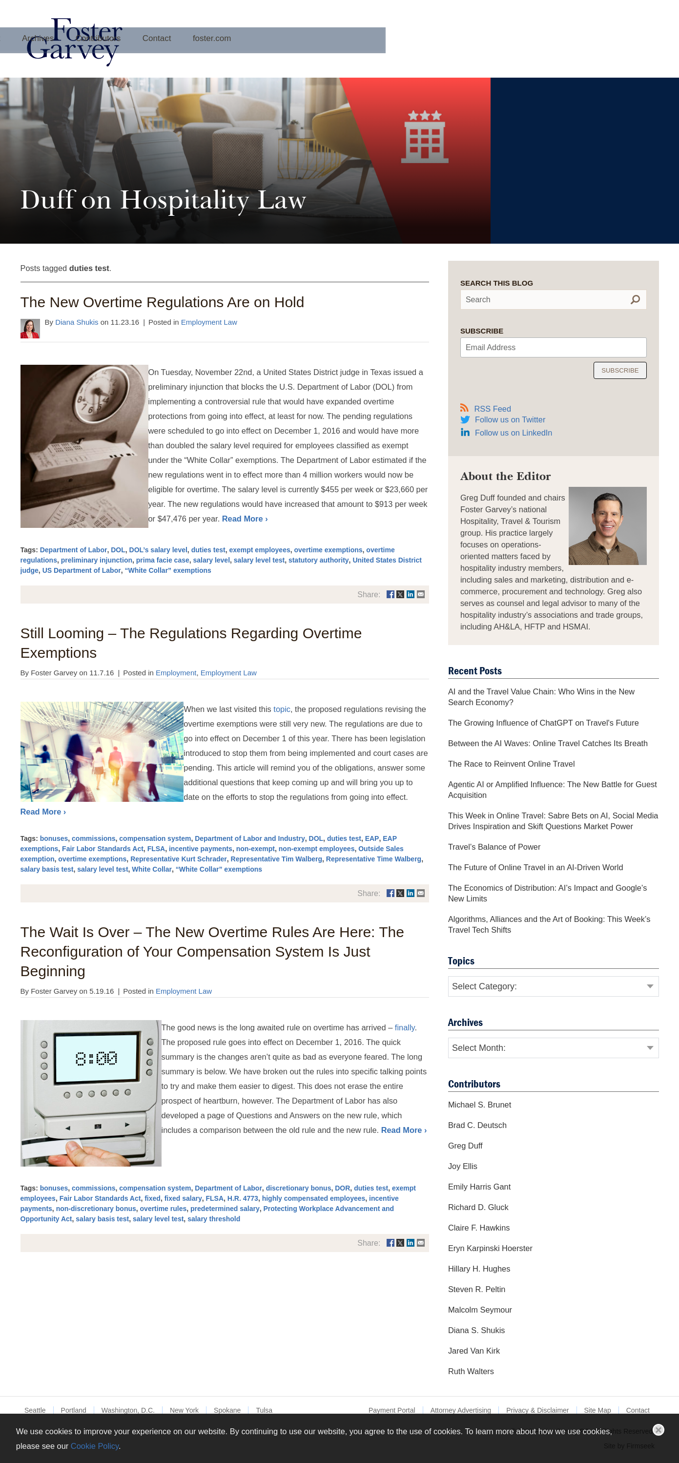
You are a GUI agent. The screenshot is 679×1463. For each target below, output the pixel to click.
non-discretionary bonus (96, 1208)
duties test (208, 550)
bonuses (54, 838)
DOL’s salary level (158, 550)
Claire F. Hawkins (479, 1227)
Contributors (367, 55)
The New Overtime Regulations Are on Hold (163, 302)
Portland (73, 1410)
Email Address (490, 347)
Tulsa (264, 1410)
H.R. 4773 (242, 1198)
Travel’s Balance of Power (494, 846)
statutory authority (318, 560)
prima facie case (162, 560)
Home (215, 55)
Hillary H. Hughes (479, 1268)
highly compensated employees (314, 1198)
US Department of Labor (81, 570)
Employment (176, 673)
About (258, 55)
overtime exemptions (328, 550)
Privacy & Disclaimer (537, 1410)
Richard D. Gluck (478, 1207)
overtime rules (163, 1208)
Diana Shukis (76, 322)
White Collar (152, 869)
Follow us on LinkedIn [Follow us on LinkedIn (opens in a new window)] (514, 432)
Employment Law (209, 322)
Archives (307, 55)
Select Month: (479, 1048)
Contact (426, 55)
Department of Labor (73, 550)
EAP (372, 838)
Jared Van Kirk (474, 1350)
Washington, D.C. (128, 1410)
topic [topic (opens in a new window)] (281, 709)
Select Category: (484, 986)
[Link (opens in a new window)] (390, 594)
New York (184, 1410)
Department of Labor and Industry (250, 838)
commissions (93, 838)
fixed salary (183, 1198)
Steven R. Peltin (477, 1289)
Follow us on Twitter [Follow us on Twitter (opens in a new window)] (510, 419)
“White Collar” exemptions (167, 570)
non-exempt (255, 849)
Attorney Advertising (461, 1410)
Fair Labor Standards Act (103, 849)
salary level (211, 560)
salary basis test (47, 869)
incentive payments (200, 849)
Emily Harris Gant (479, 1186)
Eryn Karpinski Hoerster (490, 1248)
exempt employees (259, 550)
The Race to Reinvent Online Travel (511, 763)
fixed (152, 1198)
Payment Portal (392, 1410)
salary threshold (213, 1219)
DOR (342, 1188)
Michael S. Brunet (479, 1104)
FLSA (156, 849)
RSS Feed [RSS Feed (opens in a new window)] (485, 408)
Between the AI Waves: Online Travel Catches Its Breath (548, 743)
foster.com (481, 55)
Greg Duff (465, 1145)
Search (478, 299)
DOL (118, 550)
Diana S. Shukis (476, 1330)
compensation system (155, 838)
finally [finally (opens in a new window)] (405, 1027)
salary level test (259, 560)
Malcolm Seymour (480, 1309)
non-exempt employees (317, 849)
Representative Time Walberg (373, 859)
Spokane (227, 1410)
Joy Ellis (462, 1166)
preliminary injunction (96, 560)
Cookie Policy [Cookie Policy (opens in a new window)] (95, 1446)
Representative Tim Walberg (277, 859)
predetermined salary (225, 1208)
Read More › (245, 518)
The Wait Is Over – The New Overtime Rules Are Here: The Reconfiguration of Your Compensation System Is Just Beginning (212, 951)
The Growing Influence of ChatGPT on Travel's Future (543, 722)
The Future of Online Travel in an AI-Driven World (535, 867)
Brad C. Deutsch (477, 1125)
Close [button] (658, 1430)
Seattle (35, 1410)
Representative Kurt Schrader (178, 859)
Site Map (597, 1410)
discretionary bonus (298, 1188)
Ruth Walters (471, 1371)
